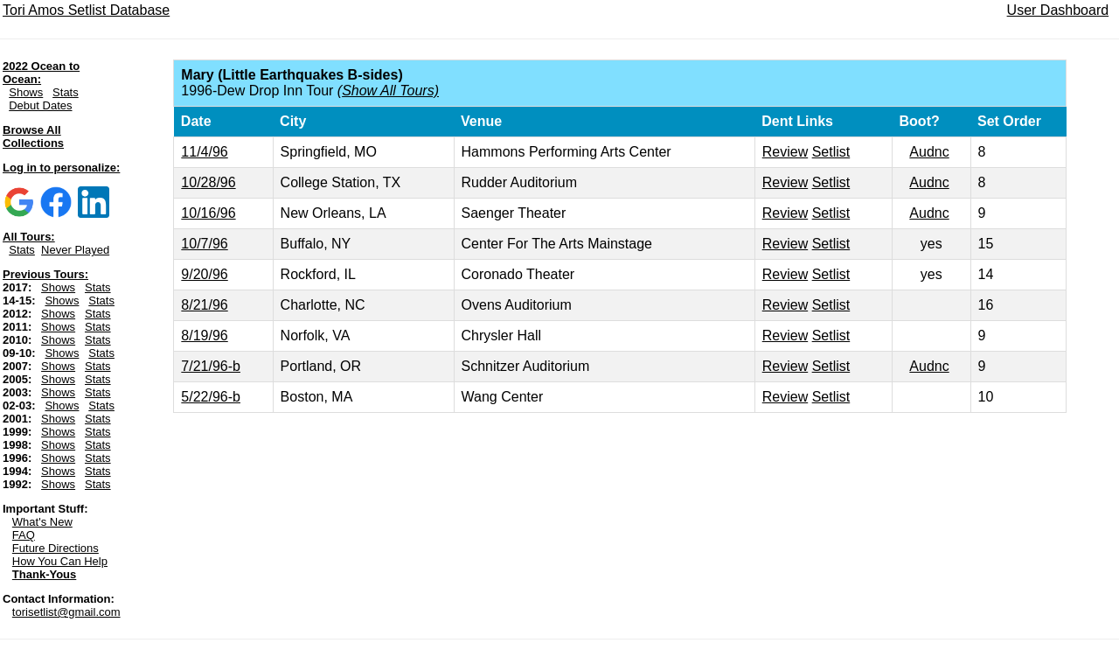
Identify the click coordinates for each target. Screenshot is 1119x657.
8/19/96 (204, 335)
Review (785, 151)
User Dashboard (1058, 10)
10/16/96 (208, 213)
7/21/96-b (210, 366)
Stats (65, 92)
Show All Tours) (390, 90)
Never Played (75, 249)
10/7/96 (204, 243)
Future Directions (55, 548)
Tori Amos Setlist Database (86, 10)
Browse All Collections (33, 136)
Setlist (831, 151)
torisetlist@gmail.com (66, 612)
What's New (42, 521)
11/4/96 (204, 151)
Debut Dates (40, 105)
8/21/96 (204, 304)
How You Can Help (60, 561)
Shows (26, 92)
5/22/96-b (210, 396)
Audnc (929, 151)
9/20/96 (204, 274)
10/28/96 (208, 182)
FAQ (23, 535)
